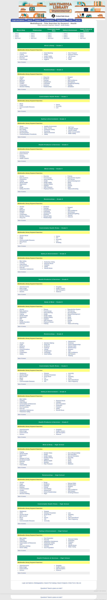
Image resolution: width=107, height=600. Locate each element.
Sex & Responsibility (74, 453)
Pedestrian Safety (49, 129)
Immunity (59, 106)
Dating (22, 354)
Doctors (22, 155)
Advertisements (24, 152)
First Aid (22, 267)
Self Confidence (72, 80)
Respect (70, 77)
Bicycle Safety (24, 128)
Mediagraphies (49, 20)
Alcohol (22, 77)
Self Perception (60, 290)
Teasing (70, 85)
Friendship (47, 83)
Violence (70, 217)
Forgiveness (47, 82)
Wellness (70, 464)
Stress (70, 58)
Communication (24, 489)
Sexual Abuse (48, 268)
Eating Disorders (25, 189)
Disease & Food (24, 458)
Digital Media (61, 20)
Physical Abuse (48, 263)
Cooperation (23, 85)
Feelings (46, 80)
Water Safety (72, 133)
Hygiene (46, 59)
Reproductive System (74, 178)
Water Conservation (74, 132)
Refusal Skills (48, 216)
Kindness (46, 85)
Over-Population (61, 404)
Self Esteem (71, 82)
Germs (58, 104)
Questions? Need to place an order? (51, 588)
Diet (21, 185)
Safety (46, 134)
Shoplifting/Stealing (73, 83)
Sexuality (70, 457)
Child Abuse (23, 264)
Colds (21, 105)
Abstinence (23, 373)
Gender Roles (48, 453)
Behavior (22, 80)
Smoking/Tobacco (73, 492)
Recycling (47, 131)
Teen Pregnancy (73, 381)
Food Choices (24, 153)
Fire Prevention (24, 132)
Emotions (46, 78)
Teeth (70, 59)
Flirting (46, 349)
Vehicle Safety (72, 130)
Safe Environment (49, 132)
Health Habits (48, 56)
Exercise (22, 58)
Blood (21, 104)
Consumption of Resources (28, 404)
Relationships (48, 86)
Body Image (23, 288)
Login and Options (18, 20)
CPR (21, 544)
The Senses (71, 56)
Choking (22, 262)
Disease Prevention (50, 375)
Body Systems (24, 178)
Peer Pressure (72, 53)
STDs (69, 315)
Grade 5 (17, 35)
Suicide (70, 185)
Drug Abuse (23, 242)
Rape (45, 493)
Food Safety (23, 464)
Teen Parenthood (73, 379)
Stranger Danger (73, 128)
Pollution (46, 265)
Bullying (22, 82)
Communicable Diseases (27, 107)
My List (78, 20)
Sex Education (72, 312)
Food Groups (23, 59)
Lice (57, 108)
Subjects (38, 20)
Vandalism (71, 86)
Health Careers (24, 158)
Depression (23, 184)
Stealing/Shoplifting (73, 213)
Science (57, 25)
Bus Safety (23, 129)
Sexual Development (74, 181)
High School (18, 38)
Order (70, 20)
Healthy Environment (50, 126)
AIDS (21, 513)
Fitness (46, 309)
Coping (22, 54)
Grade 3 (17, 33)
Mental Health (48, 461)
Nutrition (46, 462)
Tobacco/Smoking (73, 189)
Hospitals (22, 157)
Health (46, 54)
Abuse (21, 126)
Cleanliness (23, 53)
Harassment (47, 213)
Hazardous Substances (27, 269)
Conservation (24, 131)
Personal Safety (73, 539)
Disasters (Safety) (25, 405)
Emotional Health (25, 460)
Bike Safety (23, 261)
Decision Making (24, 86)
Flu (20, 108)
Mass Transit (48, 128)
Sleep (69, 182)
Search (30, 20)
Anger (21, 78)
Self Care (71, 127)
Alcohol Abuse (24, 235)
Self (69, 78)
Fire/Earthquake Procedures (28, 134)
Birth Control (23, 376)
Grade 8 (17, 36)
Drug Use (46, 77)
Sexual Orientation (73, 456)
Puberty (70, 176)
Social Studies (65, 25)
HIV (57, 238)
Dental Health (24, 56)
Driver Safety (23, 547)
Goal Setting (48, 354)
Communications (25, 349)
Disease (46, 373)
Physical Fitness (73, 54)
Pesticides (59, 405)
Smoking (58, 242)
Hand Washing (48, 53)
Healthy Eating (48, 58)
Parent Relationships (74, 344)
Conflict (22, 83)
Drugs (21, 187)
